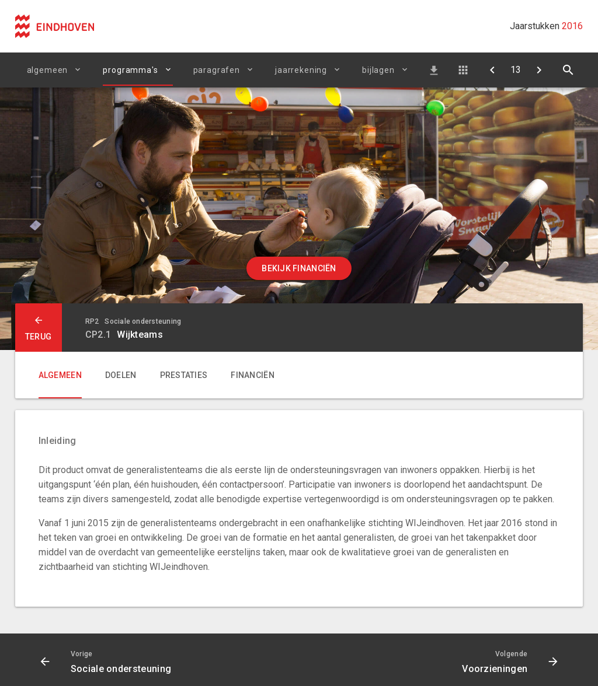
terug (38, 336)
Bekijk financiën (299, 268)
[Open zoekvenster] (568, 70)
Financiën (252, 375)
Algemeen (47, 70)
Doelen (121, 375)
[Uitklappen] (170, 69)
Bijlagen (378, 70)
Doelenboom (463, 70)
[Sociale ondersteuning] (492, 70)
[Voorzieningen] (539, 70)
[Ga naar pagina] (515, 70)
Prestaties (184, 375)
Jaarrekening (301, 70)
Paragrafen (216, 70)
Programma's (130, 70)
